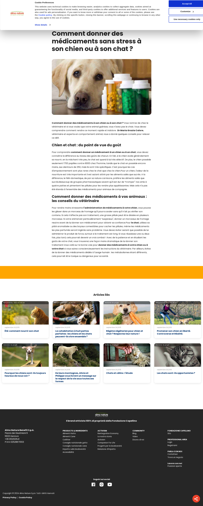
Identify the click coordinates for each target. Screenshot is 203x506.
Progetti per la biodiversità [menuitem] (110, 446)
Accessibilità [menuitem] (68, 452)
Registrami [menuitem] (172, 445)
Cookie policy (49, 18)
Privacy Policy (9, 497)
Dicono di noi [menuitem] (138, 439)
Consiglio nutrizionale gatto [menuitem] (75, 442)
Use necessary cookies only (181, 22)
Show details (41, 28)
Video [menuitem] (135, 436)
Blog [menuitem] (134, 433)
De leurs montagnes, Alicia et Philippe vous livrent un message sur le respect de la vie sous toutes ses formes (75, 377)
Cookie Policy (25, 497)
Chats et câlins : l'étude (119, 373)
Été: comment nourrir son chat (22, 331)
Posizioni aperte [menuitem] (175, 466)
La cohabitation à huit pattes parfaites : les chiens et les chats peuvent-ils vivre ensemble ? (73, 333)
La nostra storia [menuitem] (105, 436)
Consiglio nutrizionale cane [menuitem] (75, 446)
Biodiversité (58, 345)
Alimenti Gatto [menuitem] (69, 433)
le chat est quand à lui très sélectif (106, 159)
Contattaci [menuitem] (173, 454)
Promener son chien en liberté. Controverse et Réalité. (174, 332)
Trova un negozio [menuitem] (175, 457)
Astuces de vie (19, 303)
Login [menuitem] (170, 442)
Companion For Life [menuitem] (106, 442)
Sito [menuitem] (169, 433)
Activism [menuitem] (101, 439)
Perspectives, (8, 303)
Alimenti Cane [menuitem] (69, 436)
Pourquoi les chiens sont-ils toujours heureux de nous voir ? (25, 374)
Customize (181, 14)
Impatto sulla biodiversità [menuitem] (74, 449)
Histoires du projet (112, 303)
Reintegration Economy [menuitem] (108, 433)
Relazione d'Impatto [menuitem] (107, 449)
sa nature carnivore (102, 178)
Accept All (181, 6)
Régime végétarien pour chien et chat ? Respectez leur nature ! (124, 332)
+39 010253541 (12, 439)
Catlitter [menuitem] (66, 439)
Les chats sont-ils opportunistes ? (176, 373)
